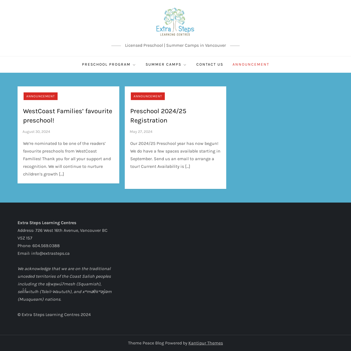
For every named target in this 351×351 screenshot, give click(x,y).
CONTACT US (209, 64)
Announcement (40, 96)
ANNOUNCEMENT (251, 64)
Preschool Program (109, 64)
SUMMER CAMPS (166, 64)
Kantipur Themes (205, 343)
